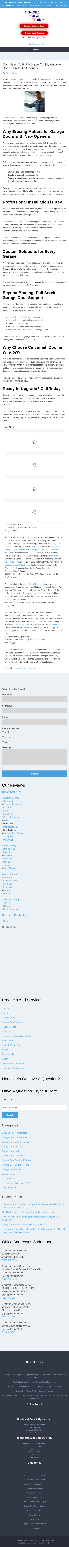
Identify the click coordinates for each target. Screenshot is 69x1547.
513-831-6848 (8, 1332)
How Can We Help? (12, 728)
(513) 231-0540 (9, 1279)
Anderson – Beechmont (34, 1446)
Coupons (6, 1008)
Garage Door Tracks (11, 1169)
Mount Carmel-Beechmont (34, 584)
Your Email (7, 706)
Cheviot (59, 544)
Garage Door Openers (25, 668)
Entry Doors (7, 1040)
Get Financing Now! (37, 44)
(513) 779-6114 (9, 1298)
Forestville (8, 814)
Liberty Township (11, 881)
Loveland (42, 621)
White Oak (8, 840)
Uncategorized (9, 1188)
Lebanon (33, 621)
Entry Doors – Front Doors (14, 1133)
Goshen (26, 627)
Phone (5, 717)
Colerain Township (12, 804)
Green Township (11, 817)
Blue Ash (51, 544)
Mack (5, 820)
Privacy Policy (48, 1540)
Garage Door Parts (11, 1151)
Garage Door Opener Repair (15, 1142)
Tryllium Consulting (44, 1543)
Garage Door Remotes (13, 1156)
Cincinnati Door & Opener (25, 1540)
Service (7, 732)
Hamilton (7, 855)
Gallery (5, 1059)
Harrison (37, 546)
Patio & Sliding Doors (12, 1045)
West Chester (25, 612)
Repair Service (9, 1027)
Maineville (20, 624)
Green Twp (14, 562)
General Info (8, 1178)
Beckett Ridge (10, 849)
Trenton (7, 865)
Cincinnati (8, 801)
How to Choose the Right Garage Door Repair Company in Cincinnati (34, 1386)
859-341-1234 (8, 1317)
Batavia (6, 906)
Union (6, 921)
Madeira (54, 546)
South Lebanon (55, 624)
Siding (5, 1050)
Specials (6, 1013)
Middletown (8, 858)
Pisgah (6, 862)
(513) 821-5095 (48, 2)
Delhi (7, 562)
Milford (14, 568)
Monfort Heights (10, 827)
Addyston (54, 550)
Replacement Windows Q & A (16, 1183)
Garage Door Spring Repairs (15, 1165)
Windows (6, 1031)
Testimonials (8, 1054)
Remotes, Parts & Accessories (16, 1036)
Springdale (8, 836)
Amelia (6, 903)
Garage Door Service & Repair (16, 1160)
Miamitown (9, 565)
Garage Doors (9, 1018)
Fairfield (8, 618)
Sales (6, 742)
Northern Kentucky (14, 915)
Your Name (7, 694)
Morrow (6, 893)
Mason (49, 621)
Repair (7, 737)
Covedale (7, 807)
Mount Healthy (21, 565)
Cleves (31, 553)
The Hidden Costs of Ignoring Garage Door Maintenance (29, 1212)
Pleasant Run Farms (13, 833)
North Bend (53, 556)
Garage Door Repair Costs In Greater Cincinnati (25, 1224)
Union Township (10, 909)
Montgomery (10, 550)
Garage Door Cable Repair (14, 1137)
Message (6, 747)
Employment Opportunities (14, 1068)
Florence (23, 650)
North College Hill (33, 550)
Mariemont (20, 550)
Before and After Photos (13, 1063)
